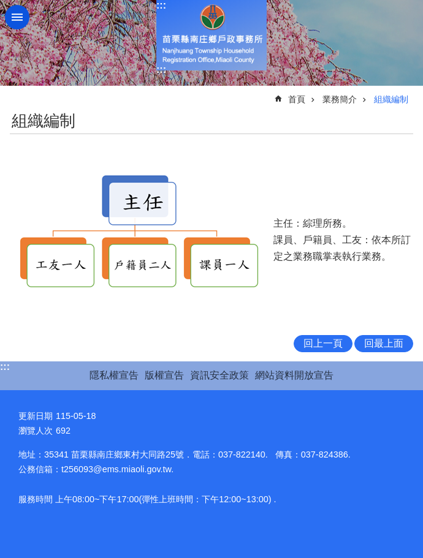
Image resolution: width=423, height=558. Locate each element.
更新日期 (35, 416)
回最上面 (383, 343)
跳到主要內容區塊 (6, 6)
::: (161, 5)
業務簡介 (339, 99)
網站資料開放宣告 (294, 375)
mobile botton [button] (17, 17)
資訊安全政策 (219, 375)
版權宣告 (164, 375)
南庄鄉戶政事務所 (211, 35)
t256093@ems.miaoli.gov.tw (116, 469)
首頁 (296, 99)
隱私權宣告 (114, 375)
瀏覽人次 (35, 430)
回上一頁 (323, 343)
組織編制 (391, 99)
